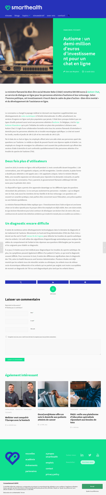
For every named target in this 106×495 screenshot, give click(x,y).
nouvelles (30, 453)
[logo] (23, 7)
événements (31, 465)
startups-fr (83, 409)
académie (30, 459)
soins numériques (28, 116)
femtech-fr (18, 409)
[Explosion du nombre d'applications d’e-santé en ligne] (104, 247)
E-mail (32, 321)
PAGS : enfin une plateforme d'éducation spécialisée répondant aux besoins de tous (84, 418)
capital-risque (9, 409)
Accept (92, 486)
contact (49, 468)
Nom (32, 312)
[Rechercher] (68, 15)
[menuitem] (9, 15)
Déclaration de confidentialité (11, 492)
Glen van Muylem (72, 71)
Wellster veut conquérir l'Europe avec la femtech (17, 419)
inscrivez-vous (87, 462)
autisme (56, 122)
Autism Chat (93, 91)
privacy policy (52, 474)
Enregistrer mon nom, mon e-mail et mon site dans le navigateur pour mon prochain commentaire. (32, 337)
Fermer (23, 492)
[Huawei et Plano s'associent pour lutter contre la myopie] (1, 247)
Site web (33, 329)
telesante (8, 412)
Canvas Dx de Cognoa (34, 236)
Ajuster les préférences (92, 491)
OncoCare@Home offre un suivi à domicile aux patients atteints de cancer (52, 417)
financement (28, 409)
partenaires (31, 471)
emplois (50, 462)
